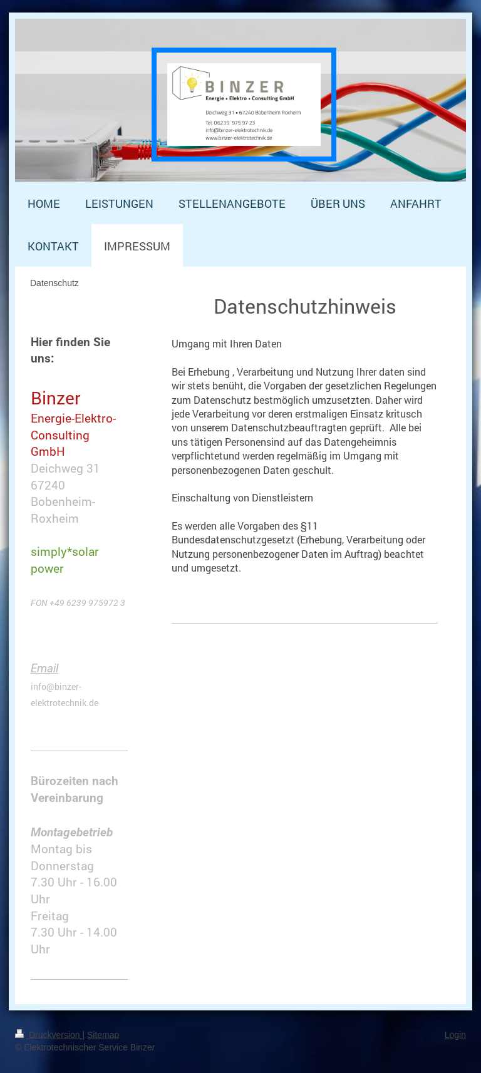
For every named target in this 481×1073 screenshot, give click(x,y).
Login (455, 1035)
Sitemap (103, 1035)
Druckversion (48, 1035)
